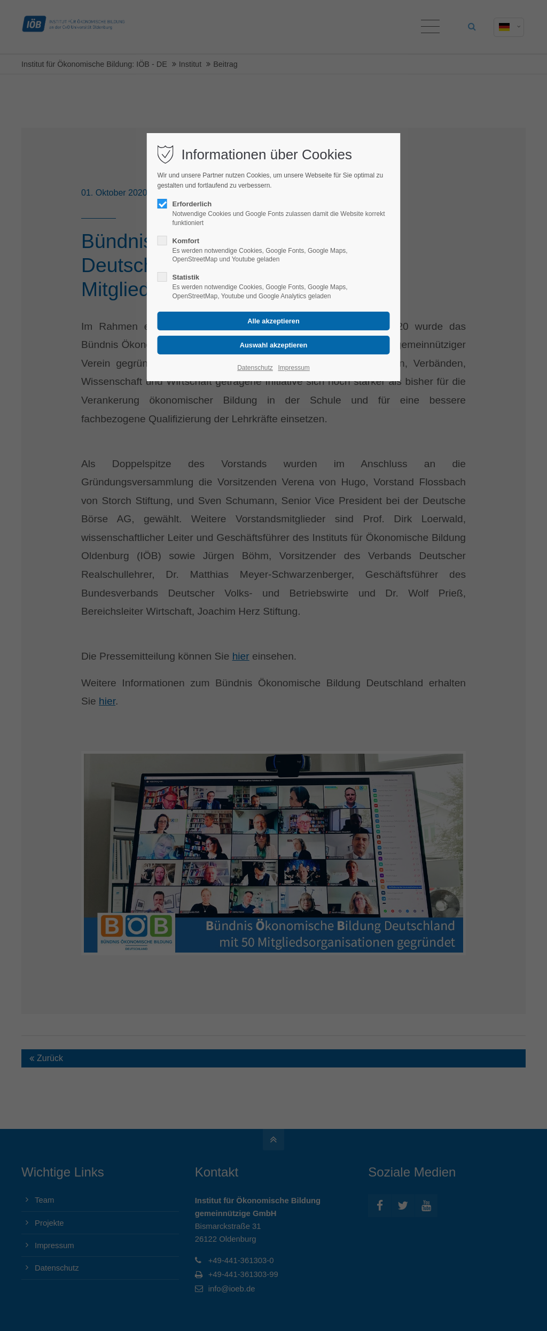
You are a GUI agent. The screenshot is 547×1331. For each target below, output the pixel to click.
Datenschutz (255, 368)
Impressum (293, 368)
